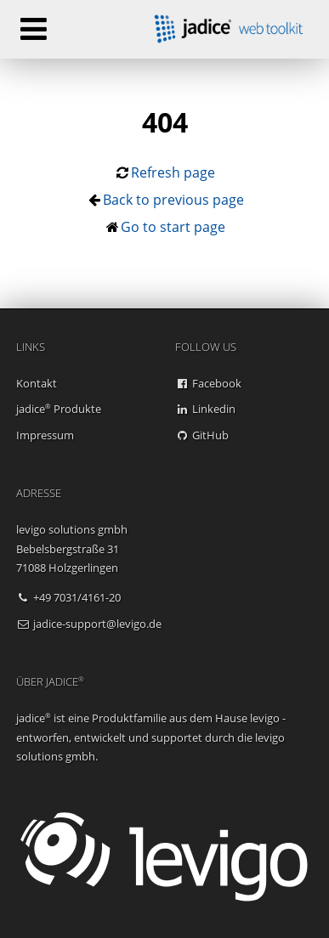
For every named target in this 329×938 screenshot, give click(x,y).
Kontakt (36, 383)
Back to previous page (173, 199)
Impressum (45, 435)
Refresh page (173, 172)
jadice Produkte (58, 408)
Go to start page (173, 227)
